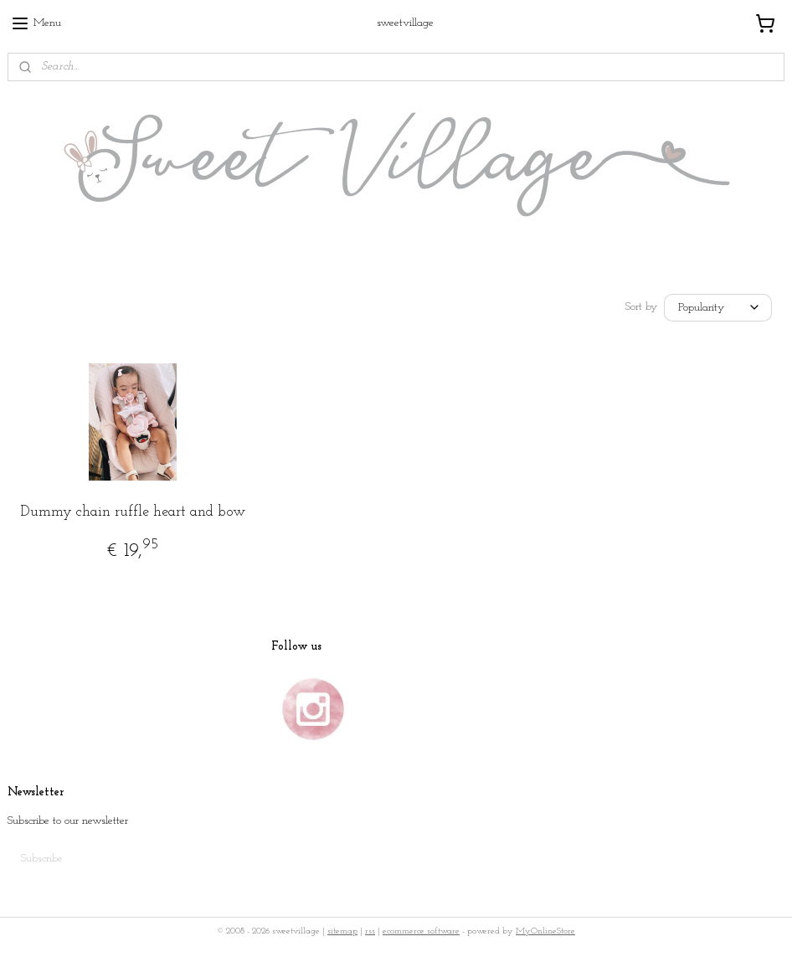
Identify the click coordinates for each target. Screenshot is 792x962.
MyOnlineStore (545, 931)
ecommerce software (421, 931)
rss (370, 931)
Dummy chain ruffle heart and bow (132, 512)
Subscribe (42, 858)
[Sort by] (718, 308)
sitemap (342, 931)
